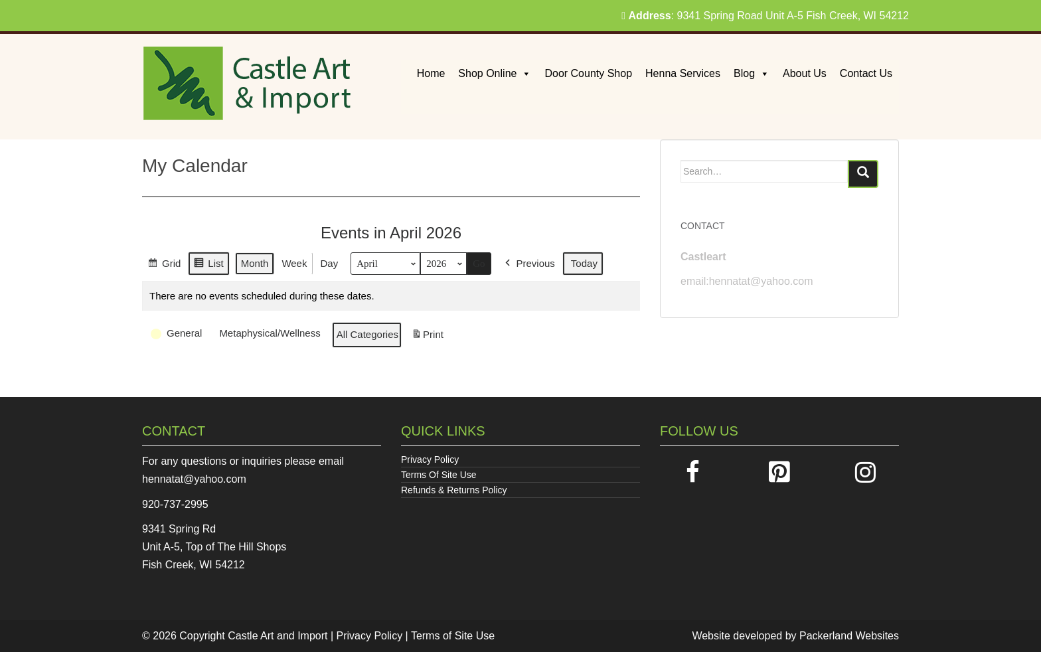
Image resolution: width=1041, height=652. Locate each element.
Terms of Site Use (453, 635)
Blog (751, 73)
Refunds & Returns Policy (454, 490)
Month (255, 263)
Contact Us (866, 73)
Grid (164, 265)
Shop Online (494, 73)
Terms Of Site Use (439, 474)
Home (431, 73)
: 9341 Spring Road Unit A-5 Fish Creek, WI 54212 (765, 15)
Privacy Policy (430, 459)
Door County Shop (588, 73)
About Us (805, 73)
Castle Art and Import (277, 635)
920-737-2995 (175, 504)
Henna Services (682, 73)
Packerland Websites (849, 635)
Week (294, 263)
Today (584, 263)
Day (329, 263)
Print (427, 337)
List (208, 265)
